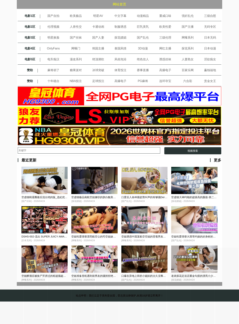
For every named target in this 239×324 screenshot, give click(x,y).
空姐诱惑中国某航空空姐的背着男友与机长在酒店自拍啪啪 (155, 236)
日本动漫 (210, 48)
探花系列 (188, 48)
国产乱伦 (143, 37)
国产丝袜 (76, 37)
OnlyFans (53, 48)
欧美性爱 (165, 26)
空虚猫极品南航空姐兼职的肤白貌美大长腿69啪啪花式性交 (105, 197)
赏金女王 (210, 81)
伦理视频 (53, 26)
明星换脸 (53, 37)
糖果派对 (76, 70)
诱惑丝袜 (165, 59)
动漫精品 (143, 15)
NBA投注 (76, 81)
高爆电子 (165, 70)
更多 (217, 160)
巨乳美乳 (143, 26)
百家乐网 (188, 70)
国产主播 (188, 26)
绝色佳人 (143, 59)
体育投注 (120, 70)
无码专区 (210, 26)
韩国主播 (98, 48)
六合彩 (187, 81)
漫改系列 (76, 59)
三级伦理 (165, 37)
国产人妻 (98, 37)
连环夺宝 (165, 81)
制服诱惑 (120, 26)
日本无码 (210, 37)
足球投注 (98, 81)
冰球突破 (98, 70)
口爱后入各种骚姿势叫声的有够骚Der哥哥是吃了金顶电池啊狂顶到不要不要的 (166, 197)
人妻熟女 (188, 59)
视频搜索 (192, 150)
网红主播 (165, 48)
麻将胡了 (53, 70)
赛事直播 (143, 70)
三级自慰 (210, 15)
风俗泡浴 (120, 59)
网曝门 (75, 48)
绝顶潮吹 (98, 59)
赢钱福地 (210, 70)
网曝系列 (188, 37)
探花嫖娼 (120, 37)
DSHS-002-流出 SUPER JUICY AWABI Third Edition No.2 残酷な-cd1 (61, 236)
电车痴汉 (53, 59)
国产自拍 (53, 15)
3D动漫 (143, 48)
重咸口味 (165, 15)
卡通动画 (98, 26)
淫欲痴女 (210, 59)
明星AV (98, 15)
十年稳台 (53, 81)
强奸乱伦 (188, 15)
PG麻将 (143, 81)
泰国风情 (120, 48)
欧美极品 (76, 15)
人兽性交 (76, 26)
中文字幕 (120, 15)
